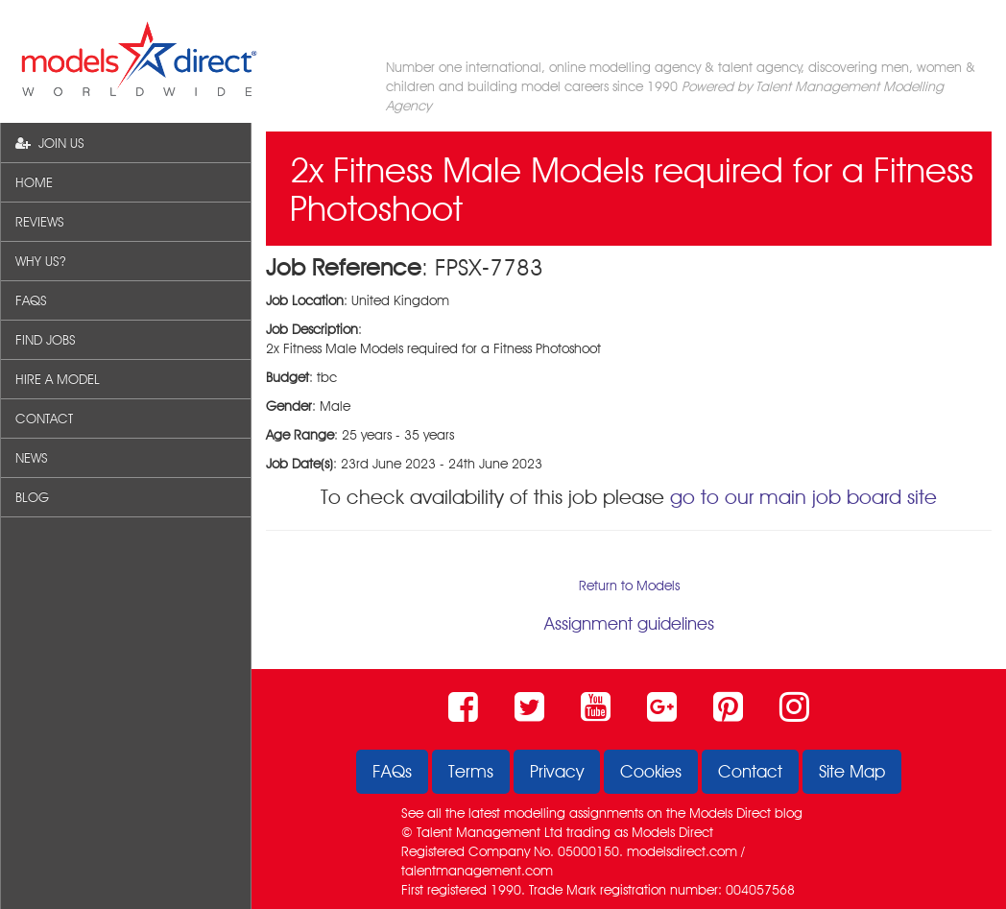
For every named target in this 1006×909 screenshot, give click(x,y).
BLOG (32, 497)
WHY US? (40, 261)
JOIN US (49, 143)
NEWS (31, 458)
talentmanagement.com (477, 870)
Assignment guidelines (629, 623)
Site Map (852, 771)
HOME (34, 182)
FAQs (392, 771)
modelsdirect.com (682, 851)
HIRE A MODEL (57, 379)
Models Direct (730, 813)
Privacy (557, 771)
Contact (750, 771)
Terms (470, 771)
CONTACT (44, 418)
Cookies (651, 771)
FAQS (31, 300)
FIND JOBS (45, 339)
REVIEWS (39, 221)
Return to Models (629, 585)
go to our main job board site (803, 497)
